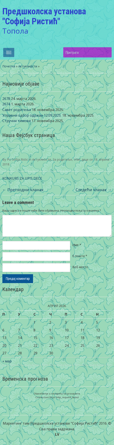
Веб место (80, 267)
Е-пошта (79, 256)
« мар (7, 361)
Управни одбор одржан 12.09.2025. (31, 115)
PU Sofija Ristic (17, 159)
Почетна (8, 66)
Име (76, 245)
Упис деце (81, 159)
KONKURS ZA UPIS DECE (22, 178)
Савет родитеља (16, 109)
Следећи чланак (94, 189)
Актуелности (27, 66)
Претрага (106, 52)
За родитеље (62, 159)
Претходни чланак (23, 189)
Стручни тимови (16, 120)
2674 (6, 104)
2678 (6, 98)
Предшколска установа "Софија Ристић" (44, 16)
